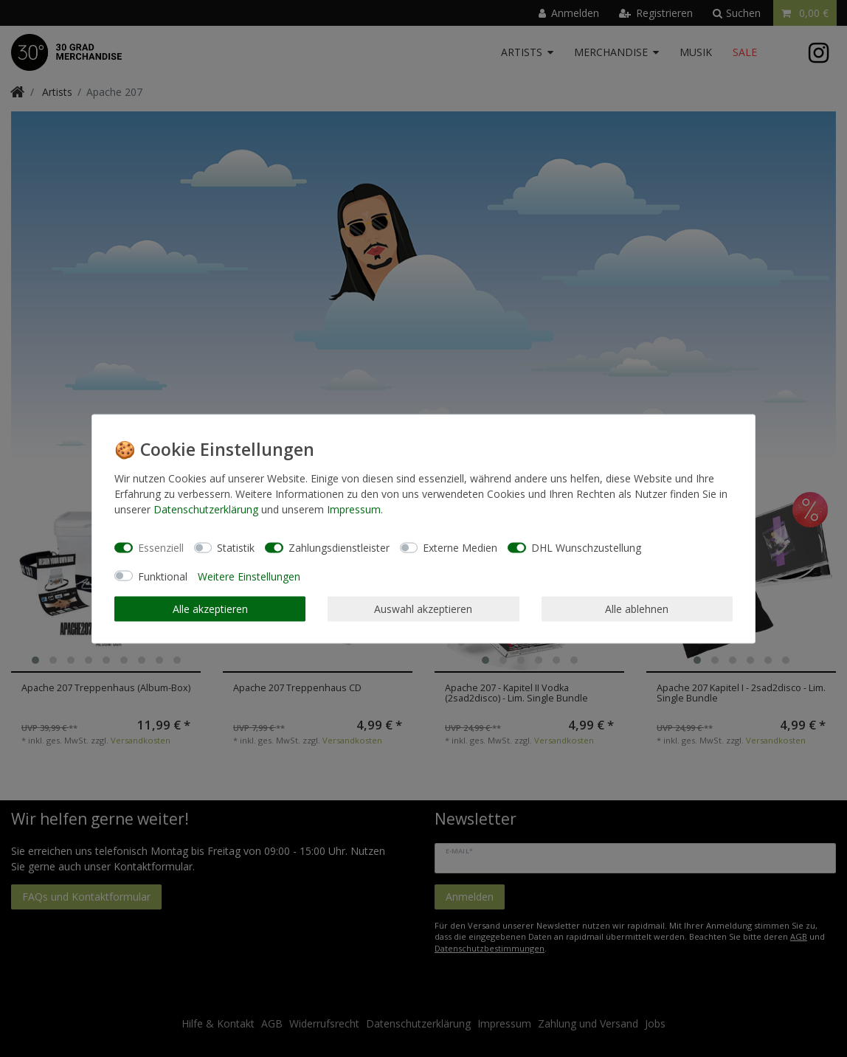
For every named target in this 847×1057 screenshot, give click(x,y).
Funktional (162, 576)
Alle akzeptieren (210, 609)
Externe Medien (460, 548)
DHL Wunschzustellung (586, 548)
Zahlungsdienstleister (339, 548)
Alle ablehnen (636, 609)
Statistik (236, 548)
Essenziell (161, 548)
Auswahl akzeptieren (423, 609)
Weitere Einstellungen (249, 576)
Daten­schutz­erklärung (205, 509)
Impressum (354, 509)
